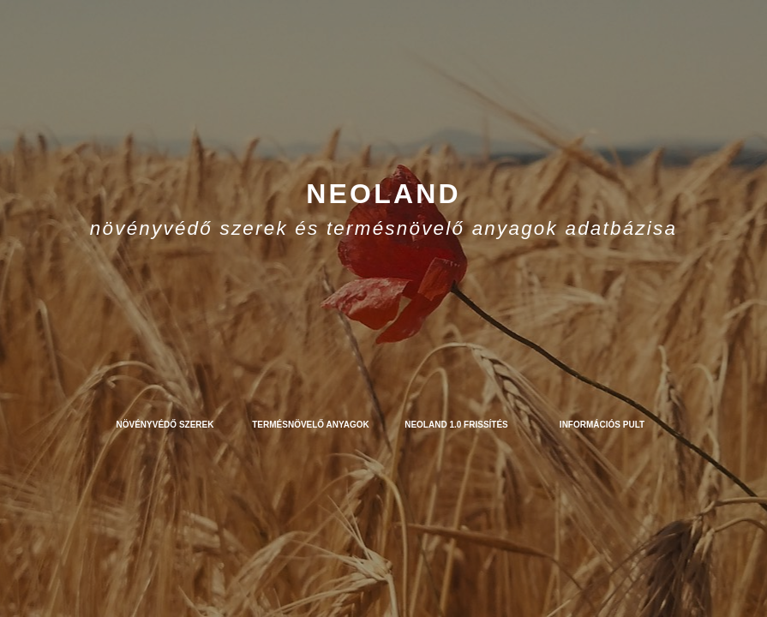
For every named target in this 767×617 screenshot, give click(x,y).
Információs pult (602, 424)
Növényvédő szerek (165, 424)
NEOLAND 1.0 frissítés (456, 424)
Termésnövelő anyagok (310, 424)
